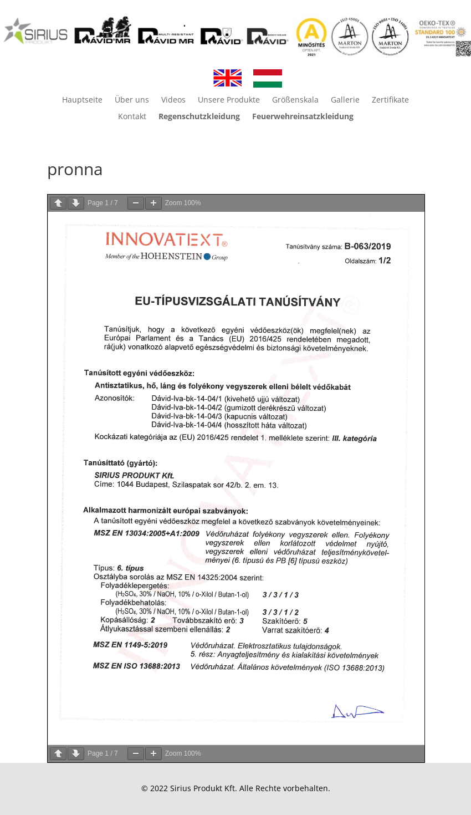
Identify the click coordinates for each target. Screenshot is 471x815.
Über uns (132, 100)
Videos (173, 100)
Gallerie (345, 100)
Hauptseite (82, 100)
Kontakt (132, 117)
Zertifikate (390, 100)
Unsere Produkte (229, 100)
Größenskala (295, 100)
